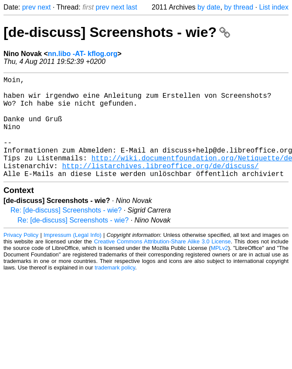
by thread (238, 7)
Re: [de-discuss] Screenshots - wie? (66, 232)
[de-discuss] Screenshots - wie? (116, 32)
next (44, 7)
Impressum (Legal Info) (73, 257)
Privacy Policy (20, 257)
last (131, 7)
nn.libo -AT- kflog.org (83, 53)
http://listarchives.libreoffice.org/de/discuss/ (160, 186)
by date (208, 7)
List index (274, 7)
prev (29, 7)
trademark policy (115, 290)
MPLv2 (219, 270)
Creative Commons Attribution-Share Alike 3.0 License (162, 264)
